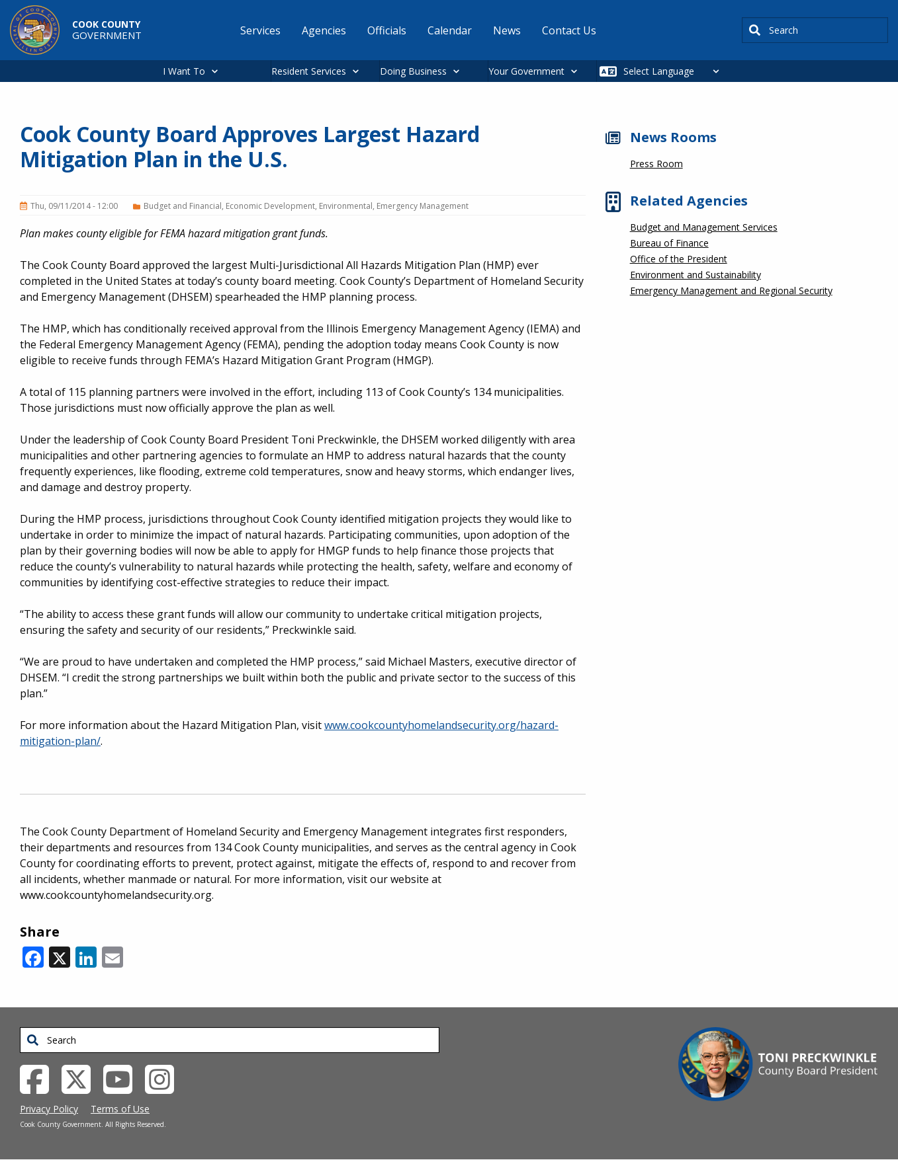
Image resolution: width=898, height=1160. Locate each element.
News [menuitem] (507, 30)
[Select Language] (675, 71)
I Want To (184, 71)
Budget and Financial (183, 206)
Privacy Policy (49, 1108)
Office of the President (678, 258)
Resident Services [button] (308, 71)
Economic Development (270, 206)
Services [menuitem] (260, 30)
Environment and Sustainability (695, 274)
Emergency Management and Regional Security (731, 290)
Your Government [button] (526, 71)
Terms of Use (120, 1108)
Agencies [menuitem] (324, 30)
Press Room (656, 163)
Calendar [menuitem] (449, 30)
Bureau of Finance (669, 243)
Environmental (346, 206)
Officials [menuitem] (386, 30)
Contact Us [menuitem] (569, 30)
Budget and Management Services (704, 227)
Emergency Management (423, 206)
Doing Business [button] (413, 71)
